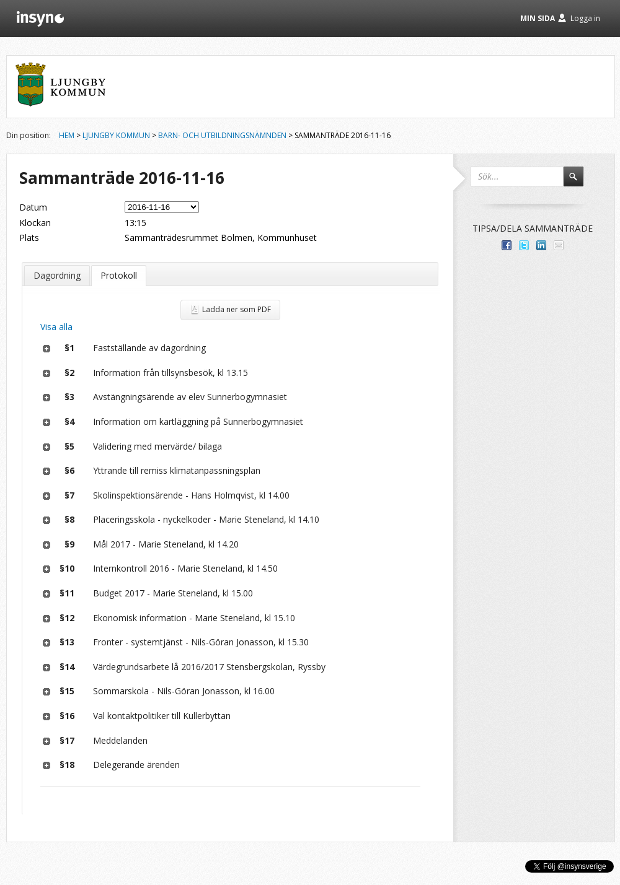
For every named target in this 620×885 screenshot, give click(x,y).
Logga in (585, 18)
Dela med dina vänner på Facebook (507, 245)
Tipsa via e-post (559, 245)
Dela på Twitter (524, 245)
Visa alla (56, 327)
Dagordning (57, 275)
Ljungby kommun (116, 135)
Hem (66, 135)
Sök (579, 182)
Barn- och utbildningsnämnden (222, 135)
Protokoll (118, 275)
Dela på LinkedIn (541, 245)
